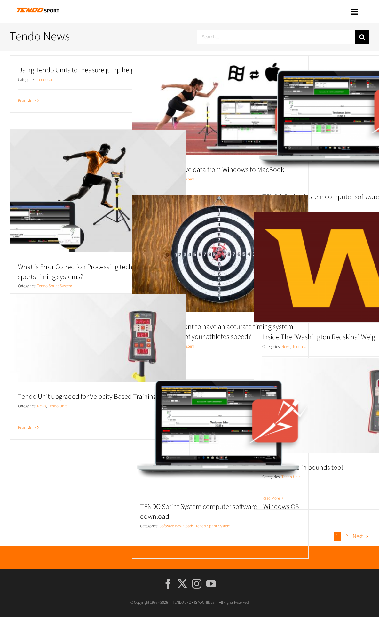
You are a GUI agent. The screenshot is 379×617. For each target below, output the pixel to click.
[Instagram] (196, 584)
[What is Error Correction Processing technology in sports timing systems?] (98, 191)
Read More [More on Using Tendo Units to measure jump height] (27, 101)
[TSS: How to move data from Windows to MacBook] (220, 105)
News (285, 346)
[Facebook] (168, 584)
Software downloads (176, 526)
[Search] (362, 37)
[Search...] (276, 37)
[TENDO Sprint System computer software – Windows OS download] (220, 428)
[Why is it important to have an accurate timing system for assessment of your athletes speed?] (220, 253)
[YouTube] (211, 584)
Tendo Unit (46, 80)
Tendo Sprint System (54, 286)
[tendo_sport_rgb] (37, 8)
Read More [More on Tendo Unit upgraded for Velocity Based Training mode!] (27, 427)
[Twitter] (182, 584)
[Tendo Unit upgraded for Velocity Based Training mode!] (98, 338)
